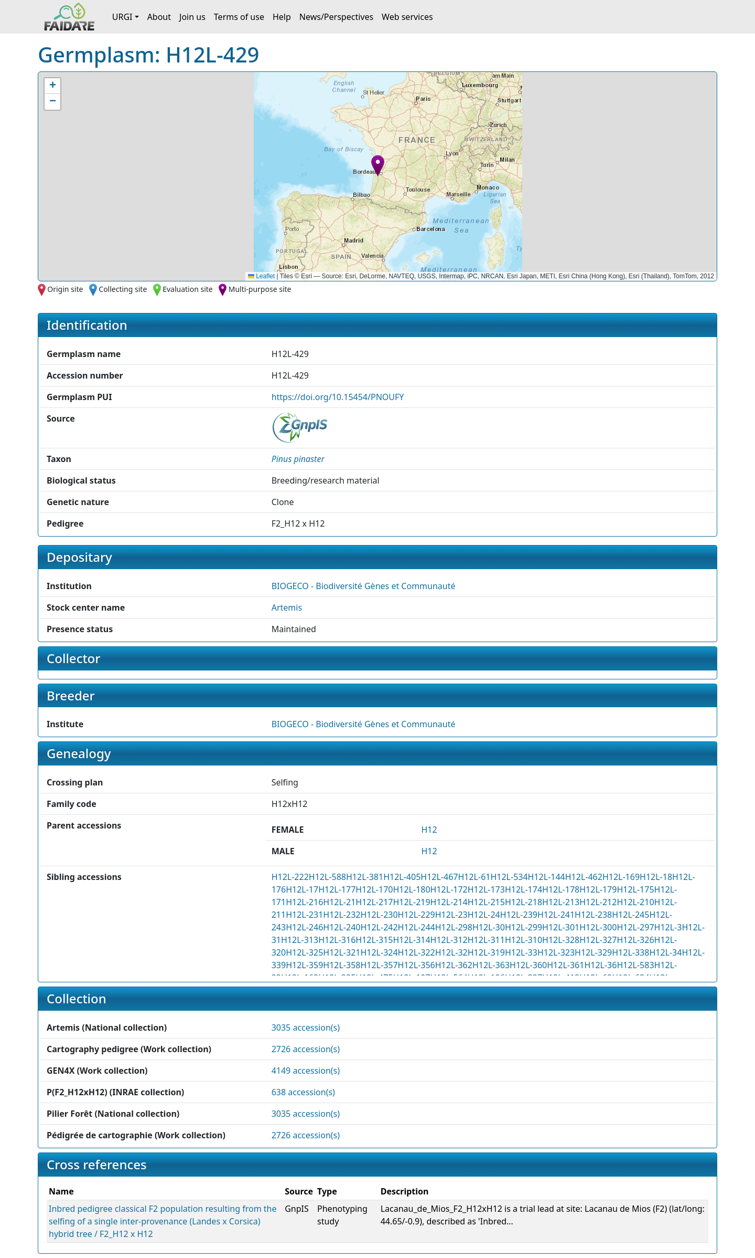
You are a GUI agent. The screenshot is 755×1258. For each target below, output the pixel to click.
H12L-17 (302, 889)
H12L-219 (411, 902)
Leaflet (261, 276)
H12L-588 (327, 877)
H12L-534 (508, 877)
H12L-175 (635, 889)
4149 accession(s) (306, 1070)
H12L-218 (523, 902)
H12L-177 (336, 889)
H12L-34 (665, 952)
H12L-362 (453, 965)
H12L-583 (635, 965)
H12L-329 (593, 952)
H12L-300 (598, 927)
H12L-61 (474, 877)
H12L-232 (341, 914)
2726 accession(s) (306, 1049)
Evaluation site (188, 289)
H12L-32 (451, 952)
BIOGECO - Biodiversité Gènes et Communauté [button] (364, 586)
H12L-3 (668, 927)
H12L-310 (523, 940)
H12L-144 (546, 877)
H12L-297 (635, 927)
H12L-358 (341, 965)
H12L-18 (656, 877)
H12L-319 (486, 952)
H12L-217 (374, 902)
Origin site (65, 289)
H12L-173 (486, 889)
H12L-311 (486, 940)
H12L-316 (336, 940)
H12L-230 (378, 914)
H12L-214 (449, 902)
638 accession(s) (303, 1092)
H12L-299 (523, 927)
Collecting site (123, 289)
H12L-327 (598, 940)
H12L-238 (593, 914)
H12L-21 (339, 902)
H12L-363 (491, 965)
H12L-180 (411, 889)
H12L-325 (304, 952)
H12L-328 (560, 940)
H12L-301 (560, 927)
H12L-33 (521, 952)
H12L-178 (560, 889)
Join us (192, 17)
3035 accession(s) (306, 1027)
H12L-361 (565, 965)
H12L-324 (378, 952)
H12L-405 (401, 877)
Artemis (287, 607)
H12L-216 (304, 902)
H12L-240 (341, 927)
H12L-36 (600, 965)
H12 (429, 829)
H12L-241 (556, 914)
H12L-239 (518, 914)
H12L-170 (374, 889)
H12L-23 (451, 914)
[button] (377, 165)
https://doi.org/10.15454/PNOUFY (338, 397)
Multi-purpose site (260, 289)
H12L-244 (416, 927)
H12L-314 (411, 940)
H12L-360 (528, 965)
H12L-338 (630, 952)
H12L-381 (364, 877)
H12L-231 (304, 914)
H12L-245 (630, 914)
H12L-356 (416, 965)
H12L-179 (598, 889)
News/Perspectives (336, 17)
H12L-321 (341, 952)
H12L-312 (449, 940)
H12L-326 (635, 940)
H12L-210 (635, 902)
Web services (407, 17)
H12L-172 (449, 889)
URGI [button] (122, 17)
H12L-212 (598, 902)
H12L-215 (486, 902)
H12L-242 (378, 927)
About (159, 17)
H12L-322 (416, 952)
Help (282, 17)
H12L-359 (304, 965)
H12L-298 (453, 927)
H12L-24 (484, 914)
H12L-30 (488, 927)
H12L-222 (290, 877)
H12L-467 (439, 877)
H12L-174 (523, 889)
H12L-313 (299, 940)
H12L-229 (416, 914)
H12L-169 (621, 877)
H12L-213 (560, 902)
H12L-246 (304, 927)
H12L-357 (378, 965)
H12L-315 (374, 940)
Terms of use (239, 17)
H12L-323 (556, 952)
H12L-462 (583, 877)
